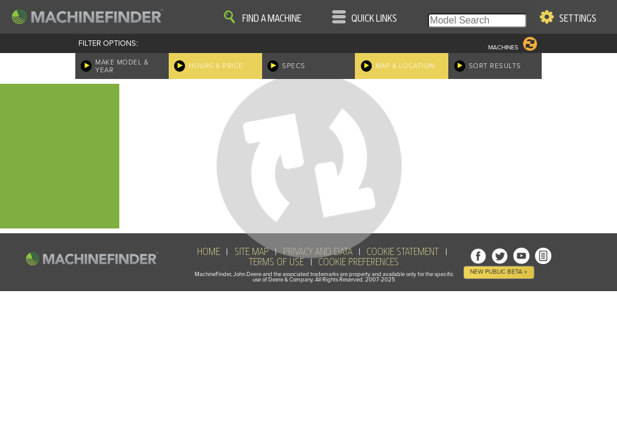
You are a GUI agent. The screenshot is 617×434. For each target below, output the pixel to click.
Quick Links (374, 19)
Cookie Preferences (358, 262)
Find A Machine (271, 19)
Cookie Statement (402, 252)
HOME (208, 252)
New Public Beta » (498, 271)
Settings (578, 19)
